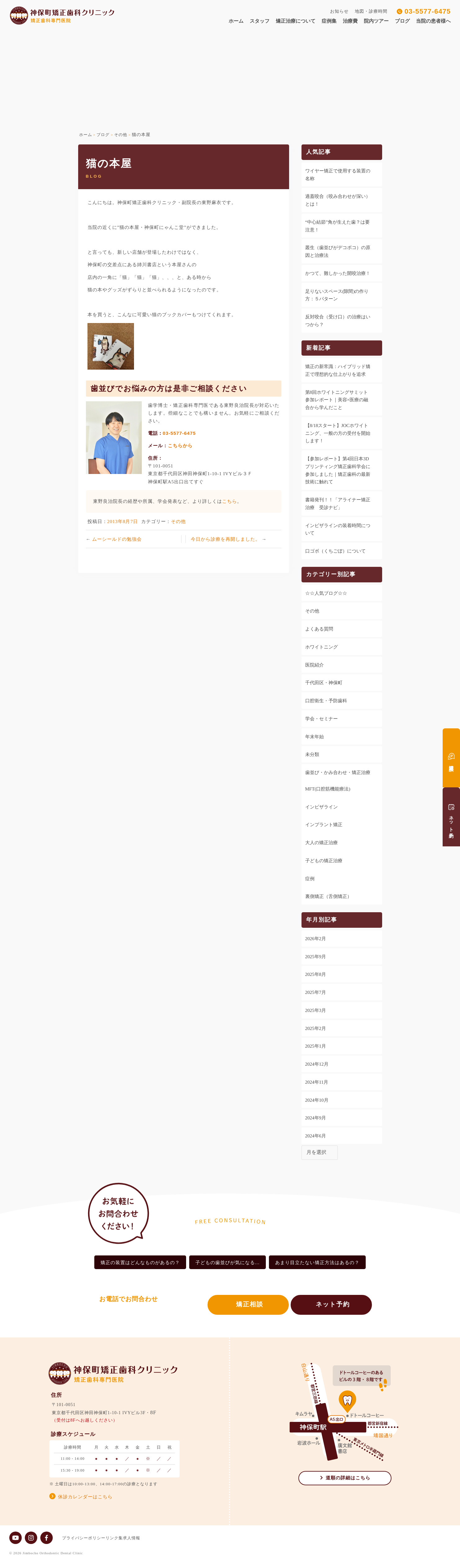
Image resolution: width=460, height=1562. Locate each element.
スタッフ (260, 21)
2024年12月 (316, 1064)
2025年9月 (315, 956)
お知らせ (339, 11)
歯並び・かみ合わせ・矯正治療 (337, 772)
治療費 (350, 21)
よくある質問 (319, 628)
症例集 (329, 21)
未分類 (312, 754)
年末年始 (314, 736)
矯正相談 (243, 1306)
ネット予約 (333, 1306)
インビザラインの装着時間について (337, 529)
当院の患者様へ (433, 21)
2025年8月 (315, 974)
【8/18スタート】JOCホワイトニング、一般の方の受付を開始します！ (337, 433)
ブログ (402, 21)
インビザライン (321, 806)
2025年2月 (315, 1028)
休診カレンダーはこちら (85, 1496)
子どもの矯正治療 (323, 860)
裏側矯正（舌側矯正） (328, 896)
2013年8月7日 (122, 521)
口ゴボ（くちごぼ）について (335, 551)
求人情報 (144, 1538)
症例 (310, 878)
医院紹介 (314, 665)
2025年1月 (315, 1046)
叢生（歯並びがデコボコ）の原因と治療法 (337, 251)
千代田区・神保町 (323, 682)
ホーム (236, 21)
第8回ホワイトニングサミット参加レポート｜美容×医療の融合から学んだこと (336, 400)
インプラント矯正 (323, 824)
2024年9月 (315, 1117)
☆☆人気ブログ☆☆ (326, 593)
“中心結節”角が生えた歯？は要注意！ (337, 226)
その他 (178, 521)
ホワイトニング (321, 646)
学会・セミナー (321, 718)
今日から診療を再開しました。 (226, 539)
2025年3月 (315, 1010)
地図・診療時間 (371, 11)
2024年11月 (316, 1082)
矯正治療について (295, 21)
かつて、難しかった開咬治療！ (337, 273)
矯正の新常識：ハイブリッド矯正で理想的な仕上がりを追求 (337, 370)
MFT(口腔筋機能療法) (328, 788)
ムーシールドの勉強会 (117, 539)
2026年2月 (315, 938)
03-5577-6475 (427, 11)
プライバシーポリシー (83, 1538)
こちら (229, 501)
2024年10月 (316, 1100)
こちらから (180, 445)
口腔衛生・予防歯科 (326, 700)
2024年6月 (315, 1135)
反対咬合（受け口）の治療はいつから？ (337, 320)
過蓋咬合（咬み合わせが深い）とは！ (337, 200)
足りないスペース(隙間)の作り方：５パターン (337, 295)
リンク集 (120, 1538)
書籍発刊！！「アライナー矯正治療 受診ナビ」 (337, 503)
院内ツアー (376, 21)
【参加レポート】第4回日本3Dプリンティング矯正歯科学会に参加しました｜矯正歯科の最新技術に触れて (337, 470)
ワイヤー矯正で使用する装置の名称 (337, 174)
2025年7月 (315, 992)
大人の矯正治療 (321, 842)
